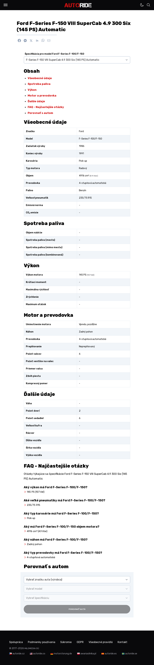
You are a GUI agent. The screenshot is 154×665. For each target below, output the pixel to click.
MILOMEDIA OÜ (31, 648)
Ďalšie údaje (36, 101)
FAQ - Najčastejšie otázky (46, 107)
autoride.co (39, 653)
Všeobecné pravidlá (102, 642)
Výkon (32, 89)
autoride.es (111, 653)
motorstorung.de (63, 653)
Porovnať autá (77, 609)
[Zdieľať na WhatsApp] (43, 40)
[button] (5, 5)
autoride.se (131, 653)
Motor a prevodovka (42, 95)
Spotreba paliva (39, 84)
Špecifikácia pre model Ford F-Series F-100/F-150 (54, 54)
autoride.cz (18, 653)
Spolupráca (16, 642)
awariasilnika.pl (88, 653)
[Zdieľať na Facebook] (19, 40)
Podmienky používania (42, 642)
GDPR (81, 642)
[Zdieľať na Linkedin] (37, 40)
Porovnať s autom (40, 113)
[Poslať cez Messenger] (25, 40)
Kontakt (124, 642)
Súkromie (66, 642)
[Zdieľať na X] (31, 40)
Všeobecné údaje (40, 78)
